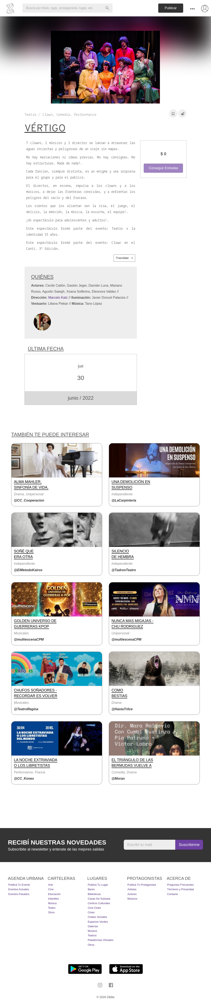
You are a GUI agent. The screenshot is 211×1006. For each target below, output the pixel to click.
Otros (51, 912)
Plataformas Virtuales (100, 940)
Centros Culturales (99, 903)
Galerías (93, 926)
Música (52, 903)
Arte (50, 884)
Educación (54, 894)
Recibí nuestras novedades (57, 842)
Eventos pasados (18, 894)
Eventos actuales (18, 889)
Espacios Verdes (98, 921)
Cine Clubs (94, 907)
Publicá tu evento (19, 884)
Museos (92, 930)
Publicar (171, 8)
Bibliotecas (94, 894)
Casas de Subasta (99, 898)
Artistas (132, 889)
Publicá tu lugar (98, 884)
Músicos (132, 898)
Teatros (92, 935)
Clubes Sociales (97, 916)
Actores (132, 894)
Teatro (51, 907)
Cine (51, 889)
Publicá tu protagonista (142, 884)
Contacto (172, 894)
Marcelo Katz (57, 297)
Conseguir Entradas (163, 168)
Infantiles (53, 898)
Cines (91, 912)
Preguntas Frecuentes (180, 884)
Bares (91, 889)
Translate (124, 258)
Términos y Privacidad (180, 889)
